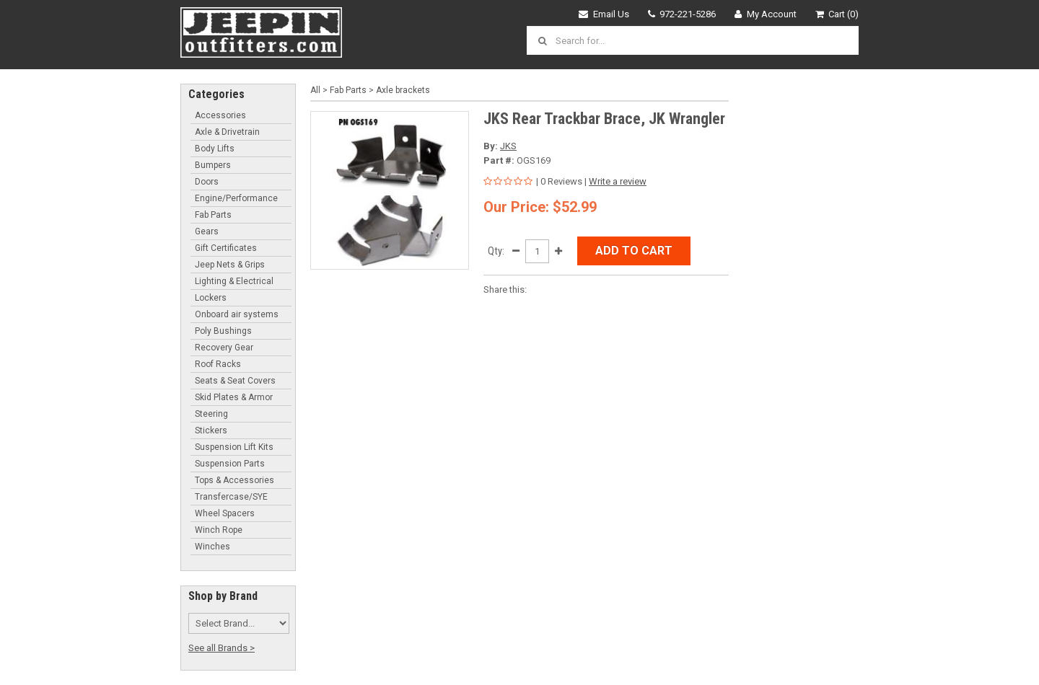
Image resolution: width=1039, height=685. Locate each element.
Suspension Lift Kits (234, 447)
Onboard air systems (237, 314)
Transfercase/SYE (231, 497)
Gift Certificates (226, 248)
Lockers (211, 298)
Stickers (211, 430)
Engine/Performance (236, 198)
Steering (211, 414)
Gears (207, 231)
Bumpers (213, 165)
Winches (212, 547)
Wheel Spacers (225, 513)
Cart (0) (837, 14)
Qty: (496, 251)
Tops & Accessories (234, 480)
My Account (766, 14)
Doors (207, 182)
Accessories (220, 115)
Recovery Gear (224, 347)
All (315, 90)
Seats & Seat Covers (235, 381)
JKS (508, 146)
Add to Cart (633, 250)
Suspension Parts (230, 464)
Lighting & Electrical (234, 281)
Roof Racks (218, 364)
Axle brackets (403, 90)
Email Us (604, 14)
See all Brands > (221, 647)
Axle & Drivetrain (227, 132)
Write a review (617, 181)
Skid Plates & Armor (234, 397)
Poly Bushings (223, 331)
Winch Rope (218, 530)
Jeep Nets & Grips (230, 265)
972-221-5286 (682, 14)
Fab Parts (213, 215)
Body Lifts (214, 148)
